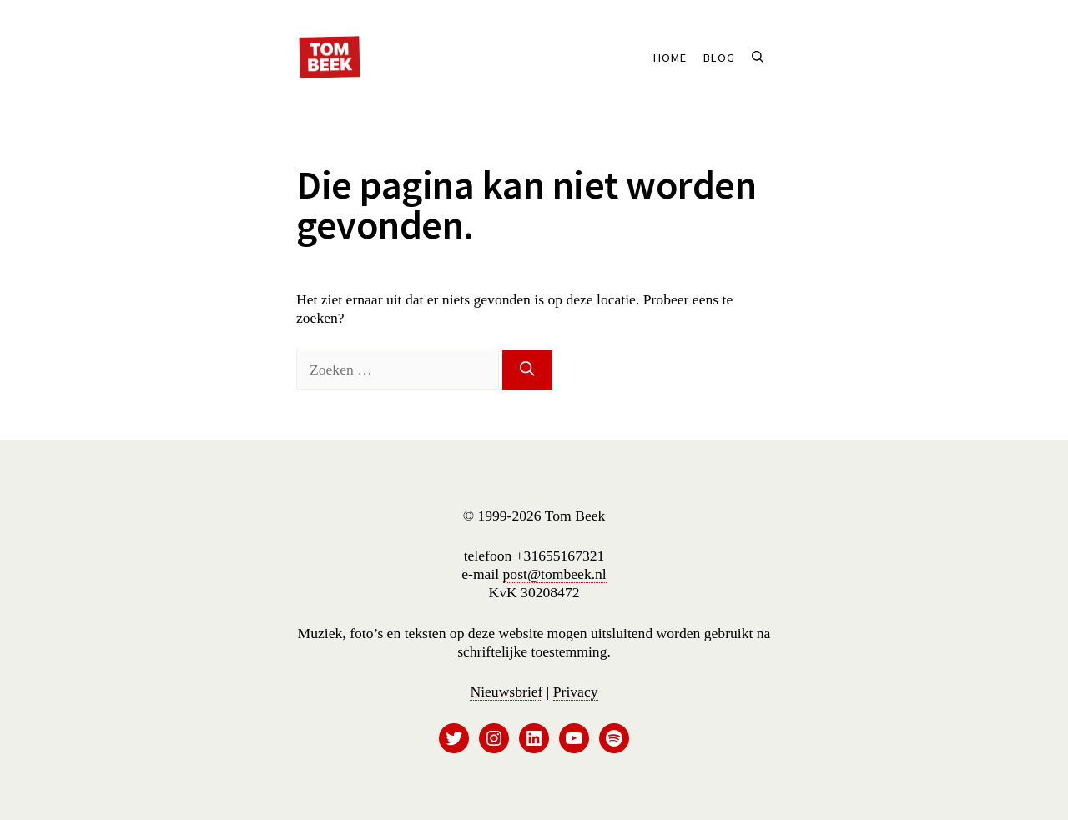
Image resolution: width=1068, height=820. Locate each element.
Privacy (575, 691)
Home (670, 57)
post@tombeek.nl (555, 574)
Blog (719, 57)
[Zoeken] (527, 370)
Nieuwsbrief (506, 691)
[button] (757, 57)
